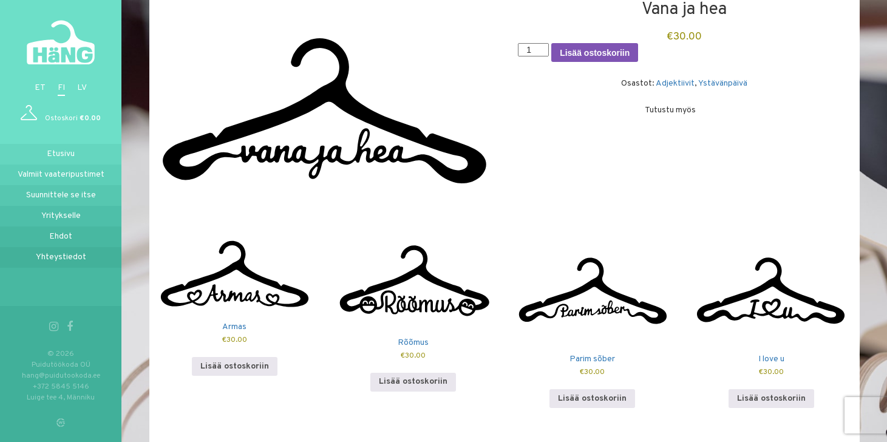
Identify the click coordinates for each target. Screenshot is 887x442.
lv (82, 88)
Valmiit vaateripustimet (61, 174)
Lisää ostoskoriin (595, 53)
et (40, 88)
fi (61, 88)
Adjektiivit (675, 83)
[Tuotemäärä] (533, 49)
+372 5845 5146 (61, 387)
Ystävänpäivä (722, 83)
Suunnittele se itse (61, 195)
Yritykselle (61, 216)
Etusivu (61, 154)
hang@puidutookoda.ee (61, 376)
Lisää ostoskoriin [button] (234, 366)
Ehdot (60, 236)
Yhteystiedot (61, 257)
